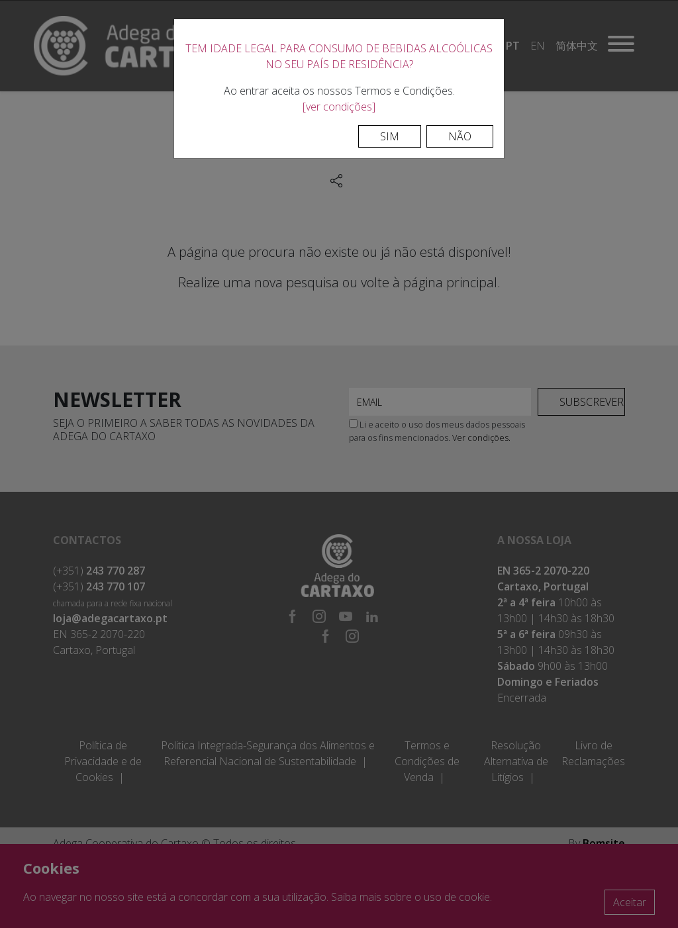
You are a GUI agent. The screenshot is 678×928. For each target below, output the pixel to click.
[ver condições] (339, 106)
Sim (389, 136)
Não (459, 136)
